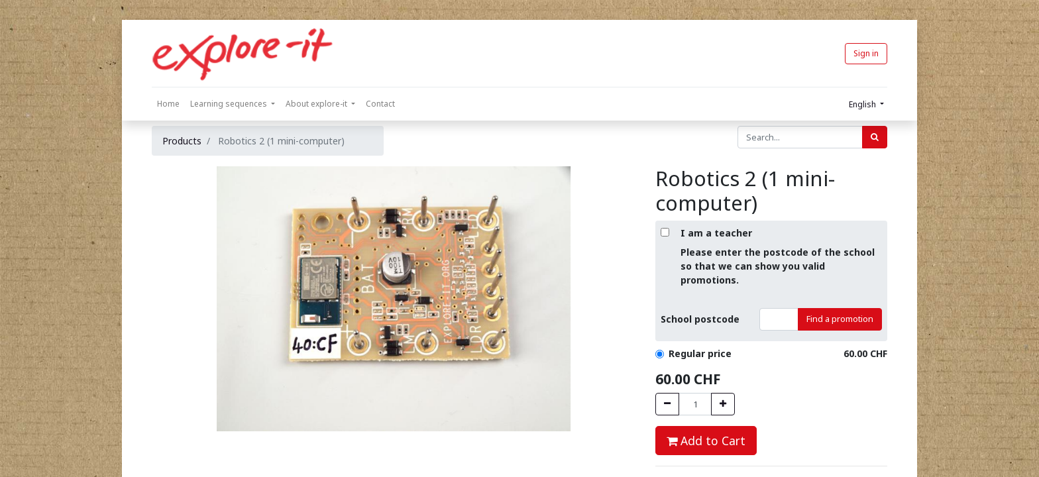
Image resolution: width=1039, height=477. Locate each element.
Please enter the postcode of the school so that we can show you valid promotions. (778, 266)
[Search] (874, 137)
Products (181, 140)
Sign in (866, 53)
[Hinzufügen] (723, 404)
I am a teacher (716, 233)
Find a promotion (839, 319)
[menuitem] (168, 104)
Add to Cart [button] (706, 441)
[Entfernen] (667, 404)
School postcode (700, 319)
